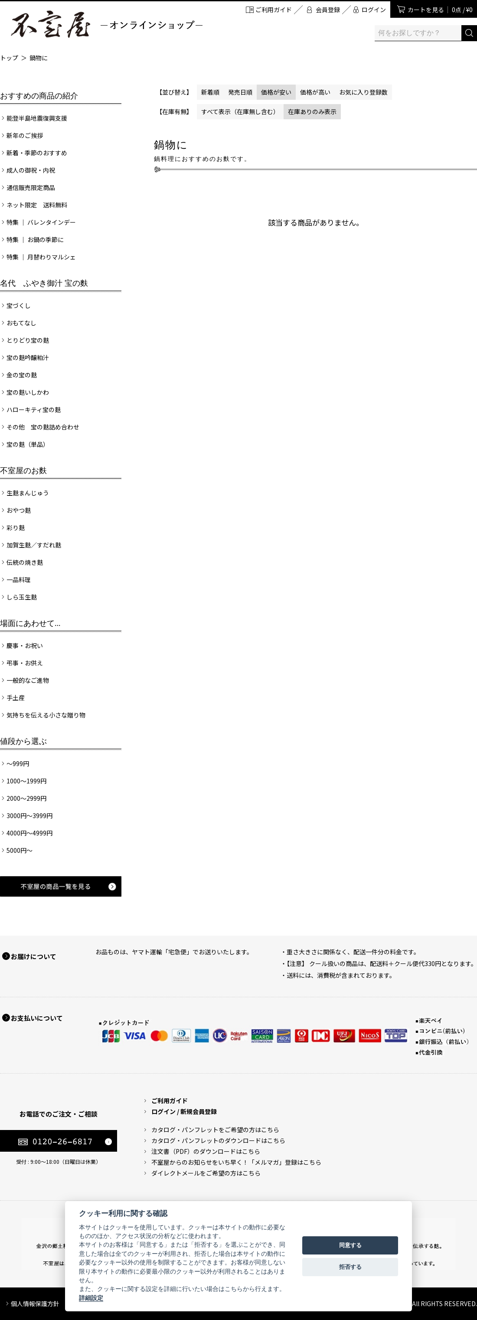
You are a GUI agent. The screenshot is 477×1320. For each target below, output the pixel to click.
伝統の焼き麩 (25, 562)
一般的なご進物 (28, 680)
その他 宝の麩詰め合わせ (43, 427)
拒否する (350, 1267)
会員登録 (328, 9)
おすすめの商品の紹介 (39, 96)
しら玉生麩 (22, 597)
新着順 (210, 92)
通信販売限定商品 (31, 187)
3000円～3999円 (29, 815)
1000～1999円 (26, 780)
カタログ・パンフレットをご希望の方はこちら (215, 1129)
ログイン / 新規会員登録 (184, 1111)
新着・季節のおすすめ (37, 152)
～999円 (18, 763)
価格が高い (315, 92)
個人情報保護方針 (35, 1303)
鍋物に (38, 57)
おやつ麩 (19, 510)
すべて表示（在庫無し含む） (240, 111)
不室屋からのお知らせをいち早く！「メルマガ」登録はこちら (236, 1162)
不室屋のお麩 (23, 470)
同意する (350, 1245)
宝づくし (19, 305)
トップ (9, 57)
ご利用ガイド (273, 9)
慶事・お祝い (25, 645)
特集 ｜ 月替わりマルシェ (41, 256)
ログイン (374, 9)
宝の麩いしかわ (28, 392)
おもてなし (21, 322)
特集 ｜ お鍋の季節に (35, 239)
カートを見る (440, 9)
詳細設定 (91, 1297)
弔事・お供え (25, 662)
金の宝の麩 (22, 374)
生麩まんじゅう (28, 492)
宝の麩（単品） (28, 444)
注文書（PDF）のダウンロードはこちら (205, 1151)
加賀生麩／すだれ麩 (34, 544)
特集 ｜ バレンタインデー (41, 222)
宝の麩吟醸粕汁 (28, 357)
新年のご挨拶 (25, 135)
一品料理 (19, 579)
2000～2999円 (26, 798)
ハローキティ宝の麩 (34, 409)
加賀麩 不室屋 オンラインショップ (106, 24)
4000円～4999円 (29, 833)
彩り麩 (16, 527)
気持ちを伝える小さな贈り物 (46, 715)
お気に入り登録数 (363, 92)
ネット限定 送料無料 (37, 204)
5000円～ (20, 850)
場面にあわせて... (30, 623)
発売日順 (240, 92)
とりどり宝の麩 (28, 340)
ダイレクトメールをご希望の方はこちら (206, 1173)
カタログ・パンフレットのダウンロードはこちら (218, 1140)
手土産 (16, 697)
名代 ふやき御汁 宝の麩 (44, 283)
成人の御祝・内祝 (31, 170)
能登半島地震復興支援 (37, 118)
